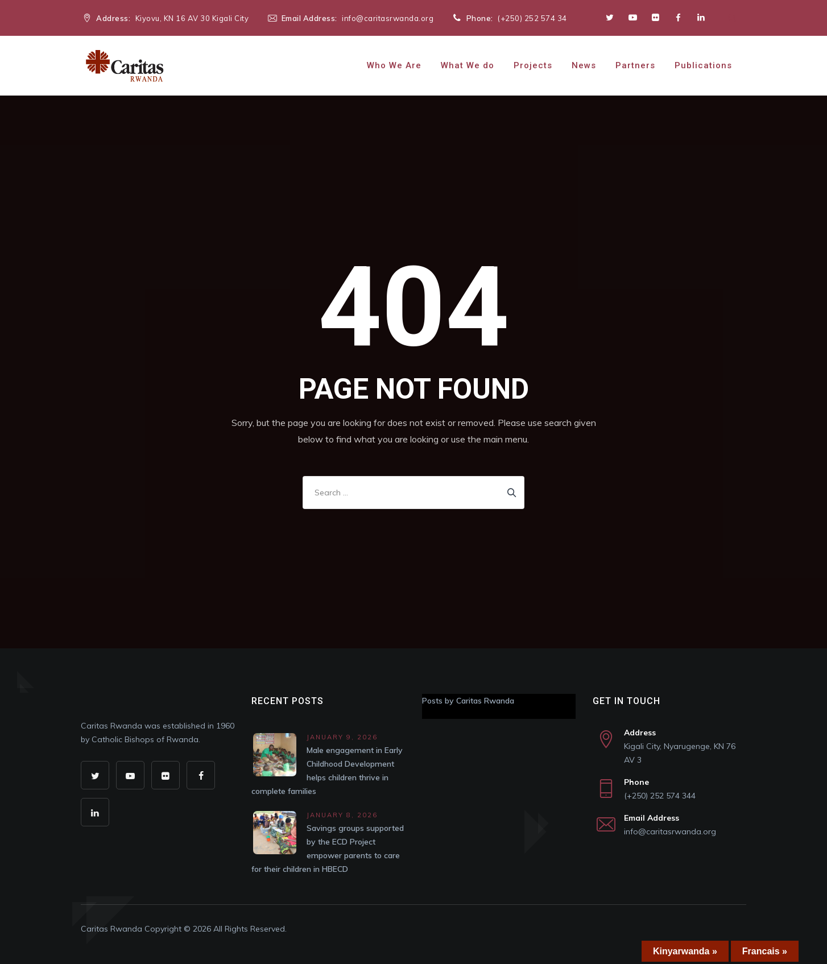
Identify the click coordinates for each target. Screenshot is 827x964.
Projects (533, 65)
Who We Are (394, 65)
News (584, 65)
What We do (467, 65)
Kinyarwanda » (685, 951)
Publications (703, 65)
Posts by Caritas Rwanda (468, 701)
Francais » (764, 951)
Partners (635, 65)
